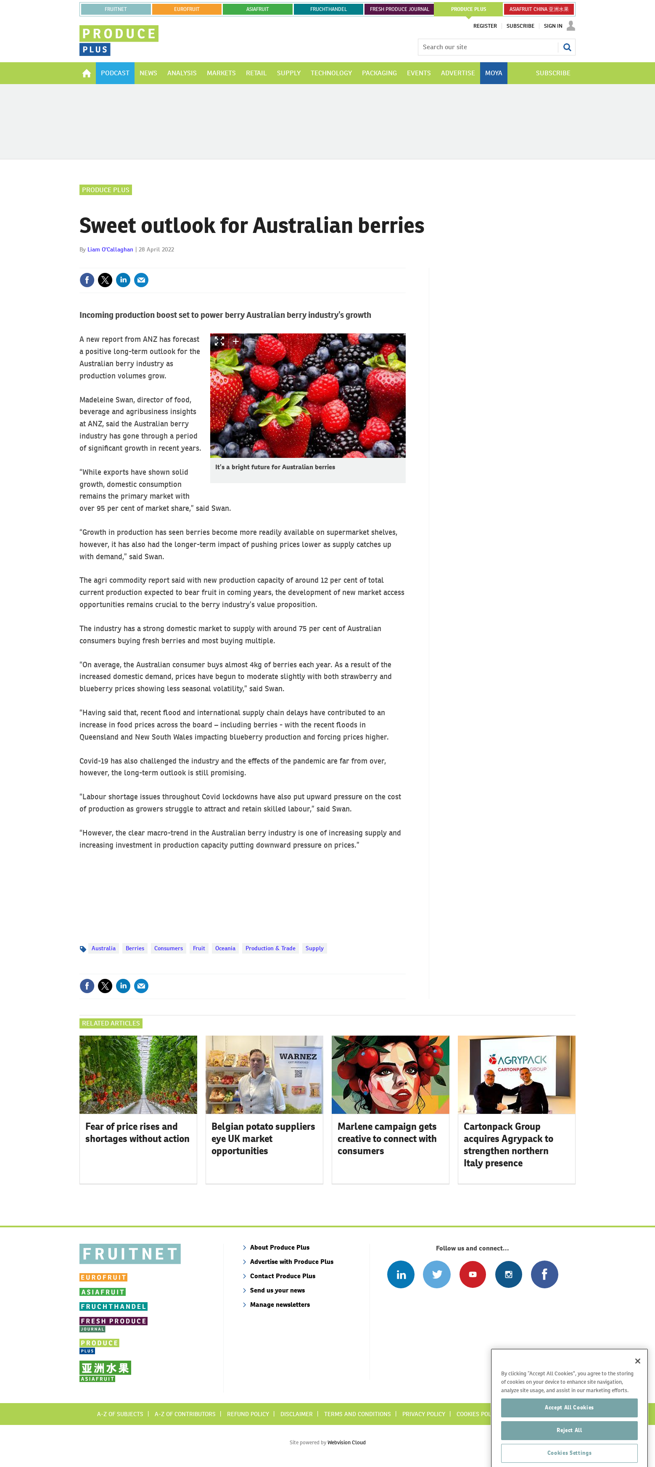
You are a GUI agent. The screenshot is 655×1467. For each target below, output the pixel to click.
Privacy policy (423, 1414)
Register (485, 26)
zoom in (236, 341)
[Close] (638, 1379)
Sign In (553, 26)
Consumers (168, 948)
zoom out (251, 341)
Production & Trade (271, 948)
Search (567, 47)
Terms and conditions (357, 1414)
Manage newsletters (280, 1304)
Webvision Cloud (347, 1442)
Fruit (199, 948)
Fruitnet (116, 9)
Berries (135, 948)
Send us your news (277, 1290)
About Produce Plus (279, 1247)
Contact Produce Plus (282, 1275)
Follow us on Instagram (508, 1274)
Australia (104, 948)
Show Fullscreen (219, 341)
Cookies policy (478, 1414)
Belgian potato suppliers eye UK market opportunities (263, 1138)
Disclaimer (296, 1414)
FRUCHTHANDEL (328, 9)
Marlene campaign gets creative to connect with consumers (387, 1138)
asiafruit (257, 9)
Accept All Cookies (569, 1426)
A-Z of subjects (120, 1414)
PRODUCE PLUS (468, 9)
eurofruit (187, 9)
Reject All (569, 1448)
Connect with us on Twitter (436, 1274)
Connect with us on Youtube (472, 1274)
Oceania (225, 948)
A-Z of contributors (185, 1414)
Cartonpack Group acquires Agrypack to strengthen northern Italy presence (508, 1144)
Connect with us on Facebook (544, 1274)
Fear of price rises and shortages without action (137, 1132)
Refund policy (248, 1414)
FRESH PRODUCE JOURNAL (399, 9)
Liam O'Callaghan (110, 249)
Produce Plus (105, 189)
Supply (315, 948)
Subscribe (520, 26)
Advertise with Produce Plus (291, 1261)
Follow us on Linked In (401, 1274)
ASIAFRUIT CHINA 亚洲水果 (539, 9)
